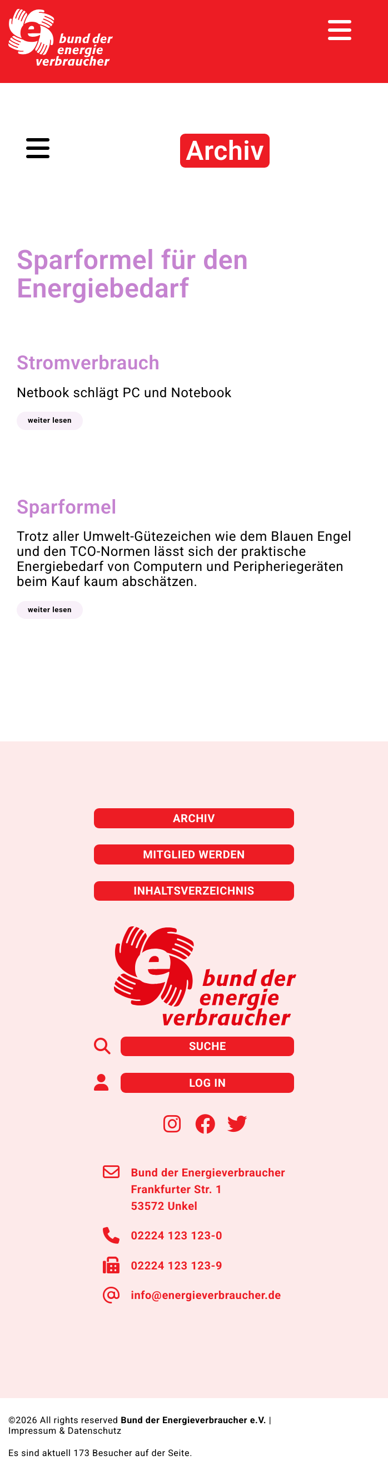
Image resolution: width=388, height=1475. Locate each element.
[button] (50, 420)
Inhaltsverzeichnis (194, 890)
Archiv (194, 818)
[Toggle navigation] (359, 30)
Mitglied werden (194, 854)
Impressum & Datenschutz (65, 1430)
